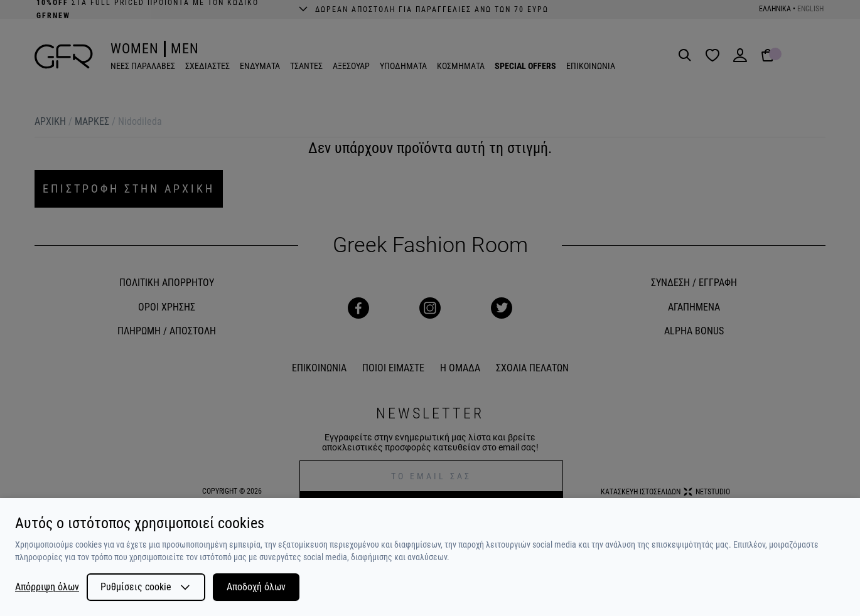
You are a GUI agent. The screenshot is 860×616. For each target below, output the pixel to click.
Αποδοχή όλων (256, 587)
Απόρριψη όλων (47, 587)
